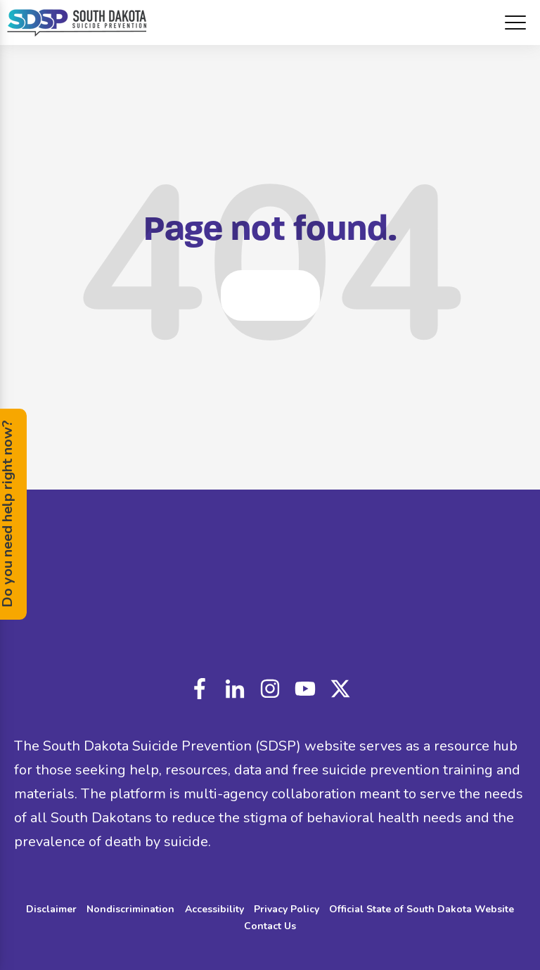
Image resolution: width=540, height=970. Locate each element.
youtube (305, 688)
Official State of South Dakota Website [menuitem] (421, 909)
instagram (270, 688)
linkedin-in (234, 688)
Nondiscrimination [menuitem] (130, 909)
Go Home (270, 295)
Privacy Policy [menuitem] (286, 909)
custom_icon (340, 688)
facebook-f (199, 688)
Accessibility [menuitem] (214, 909)
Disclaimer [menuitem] (51, 909)
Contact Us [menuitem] (270, 926)
